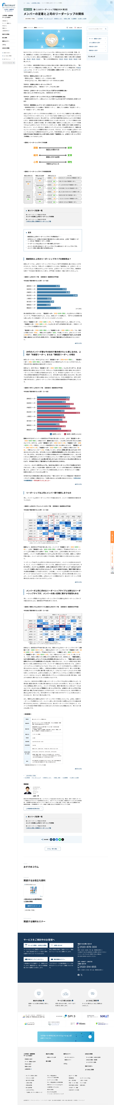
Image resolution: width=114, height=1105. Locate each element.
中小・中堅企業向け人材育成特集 (55, 1082)
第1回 (28, 59)
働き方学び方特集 (30, 1080)
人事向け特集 (29, 1082)
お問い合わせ (58, 945)
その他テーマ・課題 (73, 1087)
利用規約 (76, 1100)
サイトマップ (81, 1100)
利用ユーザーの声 (51, 1057)
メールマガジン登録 (91, 1062)
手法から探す (28, 1064)
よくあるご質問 (7, 56)
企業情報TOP (26, 1100)
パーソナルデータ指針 (46, 1100)
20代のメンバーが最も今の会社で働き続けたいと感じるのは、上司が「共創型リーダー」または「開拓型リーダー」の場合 (53, 240)
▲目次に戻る (78, 343)
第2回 (33, 59)
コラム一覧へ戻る (52, 849)
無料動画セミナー (59, 959)
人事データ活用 (83, 1080)
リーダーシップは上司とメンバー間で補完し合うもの (44, 244)
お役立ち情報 (5, 48)
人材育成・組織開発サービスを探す (7, 16)
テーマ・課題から (6, 23)
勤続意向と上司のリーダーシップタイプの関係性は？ (44, 237)
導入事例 (4, 37)
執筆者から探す (93, 50)
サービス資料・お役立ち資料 (37, 945)
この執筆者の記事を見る (33, 808)
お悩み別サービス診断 (74, 1090)
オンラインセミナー (70, 1057)
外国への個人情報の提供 (67, 1100)
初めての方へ (7, 52)
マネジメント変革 (30, 1078)
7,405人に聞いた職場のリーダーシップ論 (38, 221)
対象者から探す (93, 46)
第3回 (38, 59)
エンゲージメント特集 (52, 1080)
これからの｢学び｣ (30, 1090)
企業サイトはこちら (66, 1036)
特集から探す (28, 1066)
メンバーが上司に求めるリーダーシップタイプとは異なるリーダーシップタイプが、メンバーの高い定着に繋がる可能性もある (53, 247)
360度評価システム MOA (53, 1087)
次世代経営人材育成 (73, 1085)
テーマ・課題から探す (95, 39)
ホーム (24, 2)
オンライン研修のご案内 (31, 1075)
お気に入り (79, 27)
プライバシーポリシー (35, 1100)
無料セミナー (5, 41)
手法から (4, 26)
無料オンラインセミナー (36, 959)
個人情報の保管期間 (56, 1100)
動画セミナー (68, 1060)
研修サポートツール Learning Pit (55, 1084)
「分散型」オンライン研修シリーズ (34, 1092)
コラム (4, 44)
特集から (4, 28)
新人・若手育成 (72, 1080)
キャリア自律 (83, 1082)
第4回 (75, 59)
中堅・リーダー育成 (73, 1082)
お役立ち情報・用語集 (91, 1060)
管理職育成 (71, 1078)
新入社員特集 (29, 1087)
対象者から (5, 21)
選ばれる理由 (5, 34)
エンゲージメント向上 (85, 1078)
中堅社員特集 (29, 1085)
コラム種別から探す (94, 42)
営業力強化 (82, 1085)
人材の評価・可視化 (35, 3)
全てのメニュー (7, 59)
